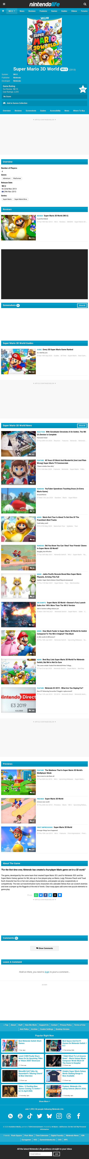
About (13, 1025)
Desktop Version (62, 1029)
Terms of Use (79, 1025)
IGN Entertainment (36, 1127)
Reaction (57, 441)
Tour (76, 526)
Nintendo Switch (60, 555)
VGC (35, 1140)
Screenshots (31, 111)
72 (32, 654)
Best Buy (81, 669)
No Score (7, 96)
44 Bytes (55, 1127)
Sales (81, 612)
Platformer (17, 178)
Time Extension (42, 1135)
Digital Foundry (57, 1135)
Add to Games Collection (15, 103)
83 (32, 793)
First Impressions (74, 833)
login (47, 972)
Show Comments (44, 948)
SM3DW (70, 222)
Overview (7, 111)
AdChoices (63, 1127)
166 (31, 710)
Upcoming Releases (75, 640)
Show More (44, 1101)
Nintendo (17, 78)
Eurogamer (26, 1140)
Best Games (82, 356)
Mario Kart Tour (59, 526)
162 (31, 454)
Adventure (6, 178)
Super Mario (7, 199)
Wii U (15, 74)
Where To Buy (79, 111)
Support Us (44, 1025)
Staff (20, 1025)
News (67, 111)
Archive (34, 1029)
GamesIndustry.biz (47, 1140)
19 (32, 511)
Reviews (18, 111)
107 (31, 625)
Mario (65, 498)
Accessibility (55, 111)
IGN (82, 1135)
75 (32, 682)
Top (6, 1025)
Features (65, 441)
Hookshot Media (15, 1127)
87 (32, 821)
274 (31, 238)
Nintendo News (72, 1135)
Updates (70, 526)
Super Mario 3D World (40, 69)
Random (58, 498)
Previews (57, 805)
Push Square (16, 1135)
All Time (63, 356)
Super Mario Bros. (20, 199)
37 (32, 597)
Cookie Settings (46, 1029)
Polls (82, 469)
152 (31, 372)
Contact (54, 1025)
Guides (43, 111)
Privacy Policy (66, 1025)
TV (87, 469)
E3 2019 (57, 694)
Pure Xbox (28, 1135)
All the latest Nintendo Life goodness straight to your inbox (44, 1149)
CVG (60, 1140)
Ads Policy (24, 1029)
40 (32, 540)
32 (32, 483)
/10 (15, 89)
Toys (66, 583)
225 (31, 850)
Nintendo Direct (67, 694)
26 (32, 568)
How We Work (31, 1025)
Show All (82, 305)
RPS (66, 1140)
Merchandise (74, 583)
